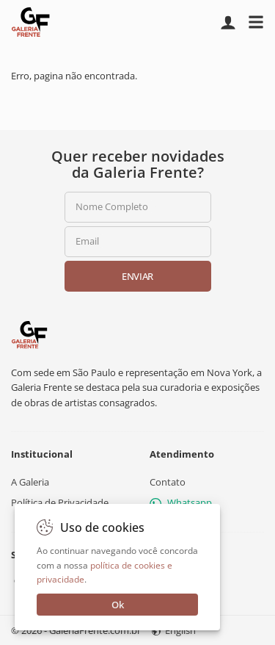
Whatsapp (181, 502)
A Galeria (30, 482)
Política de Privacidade (60, 502)
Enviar (137, 276)
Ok (117, 604)
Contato (168, 482)
